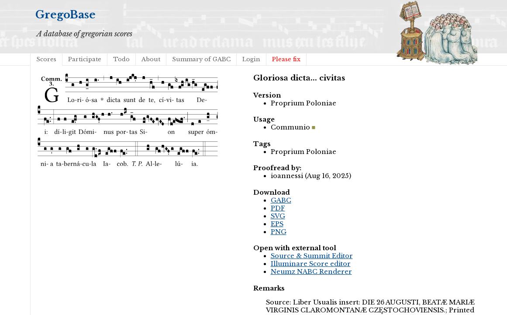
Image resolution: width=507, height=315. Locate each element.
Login (251, 59)
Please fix (286, 59)
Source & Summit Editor (312, 256)
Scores (46, 59)
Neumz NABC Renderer (311, 272)
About (150, 59)
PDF (278, 208)
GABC (281, 200)
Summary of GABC (201, 59)
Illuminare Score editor (311, 264)
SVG (278, 216)
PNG (278, 232)
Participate (84, 59)
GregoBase (65, 14)
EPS (277, 224)
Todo (121, 59)
